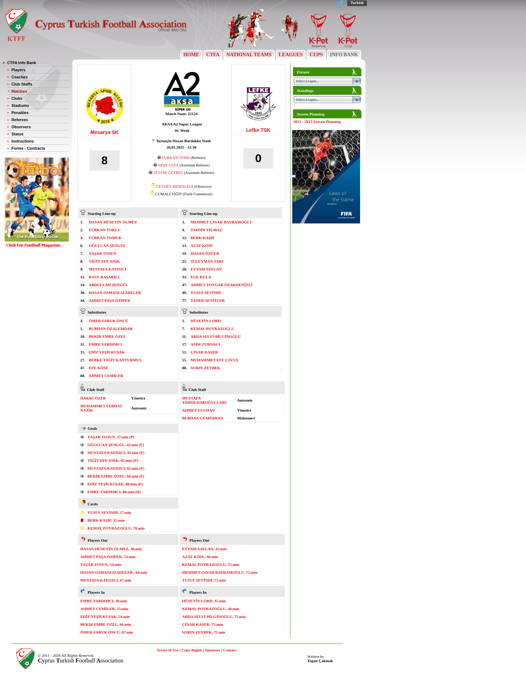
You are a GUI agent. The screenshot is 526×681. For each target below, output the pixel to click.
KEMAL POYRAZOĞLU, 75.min (210, 564)
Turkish (357, 2)
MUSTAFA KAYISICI (107, 269)
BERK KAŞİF (203, 238)
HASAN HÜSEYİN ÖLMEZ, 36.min (111, 549)
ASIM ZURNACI (205, 344)
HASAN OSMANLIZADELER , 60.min (113, 572)
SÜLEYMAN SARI (207, 261)
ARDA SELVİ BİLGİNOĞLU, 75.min (214, 616)
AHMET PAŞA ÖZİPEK (110, 300)
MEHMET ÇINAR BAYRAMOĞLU (222, 222)
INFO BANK (344, 54)
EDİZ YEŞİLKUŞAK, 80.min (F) (115, 484)
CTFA (213, 54)
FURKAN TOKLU (105, 230)
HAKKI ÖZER (93, 398)
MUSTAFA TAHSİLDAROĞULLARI (204, 400)
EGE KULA (201, 277)
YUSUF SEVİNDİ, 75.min (204, 580)
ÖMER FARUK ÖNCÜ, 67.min (106, 632)
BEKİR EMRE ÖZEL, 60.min (105, 624)
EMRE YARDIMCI (105, 344)
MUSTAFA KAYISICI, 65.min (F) (116, 468)
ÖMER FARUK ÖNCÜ (108, 321)
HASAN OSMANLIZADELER (115, 292)
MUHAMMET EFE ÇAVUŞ (214, 360)
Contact (230, 650)
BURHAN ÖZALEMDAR (111, 328)
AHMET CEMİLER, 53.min (104, 609)
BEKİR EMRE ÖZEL (107, 336)
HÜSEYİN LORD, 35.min (204, 601)
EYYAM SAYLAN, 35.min (204, 549)
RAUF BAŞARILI (104, 277)
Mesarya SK (104, 132)
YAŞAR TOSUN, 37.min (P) (111, 437)
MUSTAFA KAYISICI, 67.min (105, 580)
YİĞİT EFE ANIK (104, 261)
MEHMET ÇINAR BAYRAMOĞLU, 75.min (219, 572)
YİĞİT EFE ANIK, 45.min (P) (112, 460)
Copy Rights (191, 650)
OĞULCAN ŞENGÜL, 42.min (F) (115, 445)
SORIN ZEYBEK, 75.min (203, 632)
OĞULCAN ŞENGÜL (107, 245)
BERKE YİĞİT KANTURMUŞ (115, 360)
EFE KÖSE (98, 368)
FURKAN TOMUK (105, 238)
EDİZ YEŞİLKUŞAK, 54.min (105, 616)
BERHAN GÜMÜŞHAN (202, 418)
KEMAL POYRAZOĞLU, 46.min (210, 609)
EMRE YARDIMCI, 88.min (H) (114, 492)
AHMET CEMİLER (106, 375)
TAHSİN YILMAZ (206, 230)
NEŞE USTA (168, 165)
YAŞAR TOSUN (102, 253)
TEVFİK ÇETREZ (168, 172)
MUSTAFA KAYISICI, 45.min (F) (116, 452)
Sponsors (213, 650)
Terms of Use (167, 650)
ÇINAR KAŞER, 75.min (202, 624)
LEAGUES (291, 54)
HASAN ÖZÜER (205, 253)
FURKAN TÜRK (176, 157)
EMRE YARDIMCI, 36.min (103, 601)
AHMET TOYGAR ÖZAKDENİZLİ (222, 285)
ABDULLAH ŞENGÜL (108, 285)
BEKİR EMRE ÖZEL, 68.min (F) (115, 476)
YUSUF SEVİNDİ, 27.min (109, 512)
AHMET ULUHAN (198, 410)
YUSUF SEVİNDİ (206, 292)
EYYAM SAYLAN (206, 269)
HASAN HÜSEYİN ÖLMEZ (113, 222)
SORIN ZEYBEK (205, 368)
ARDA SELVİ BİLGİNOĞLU (216, 336)
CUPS (316, 54)
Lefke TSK (258, 130)
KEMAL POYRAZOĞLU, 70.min (116, 528)
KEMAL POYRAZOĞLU (212, 328)
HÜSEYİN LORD (206, 321)
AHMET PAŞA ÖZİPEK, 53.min (108, 556)
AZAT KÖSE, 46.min (200, 556)
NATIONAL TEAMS (249, 54)
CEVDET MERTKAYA (174, 186)
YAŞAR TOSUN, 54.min (100, 564)
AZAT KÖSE (202, 245)
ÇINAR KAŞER (204, 352)
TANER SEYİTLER (208, 300)
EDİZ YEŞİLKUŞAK (107, 352)
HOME (191, 54)
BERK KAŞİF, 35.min (106, 520)
